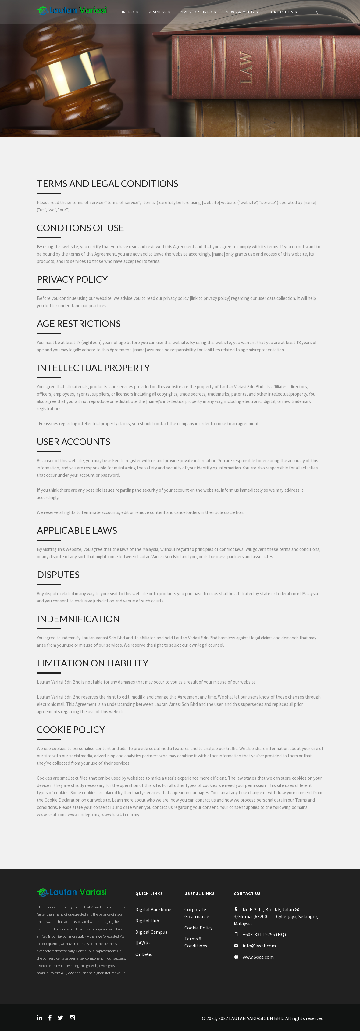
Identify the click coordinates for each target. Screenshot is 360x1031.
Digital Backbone (153, 910)
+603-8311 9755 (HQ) (264, 935)
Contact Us (280, 12)
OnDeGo (144, 955)
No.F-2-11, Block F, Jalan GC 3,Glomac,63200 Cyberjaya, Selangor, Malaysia (276, 917)
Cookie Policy (198, 928)
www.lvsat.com (258, 958)
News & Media (240, 12)
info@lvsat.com (259, 946)
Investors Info (196, 12)
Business (157, 12)
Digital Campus (151, 932)
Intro (128, 12)
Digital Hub (147, 921)
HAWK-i (143, 944)
